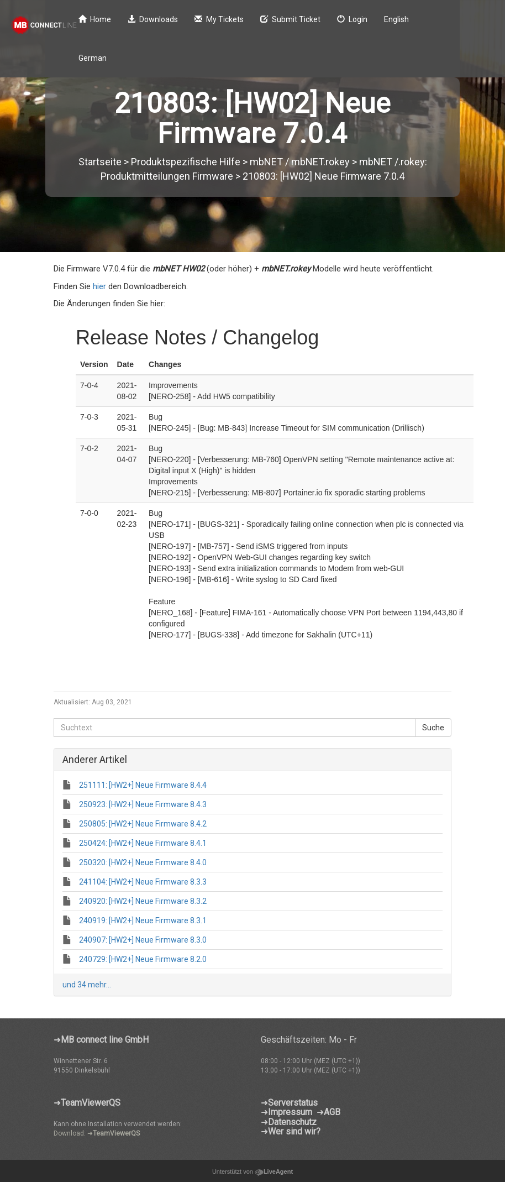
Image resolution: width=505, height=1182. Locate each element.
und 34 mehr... (86, 984)
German (92, 58)
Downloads (153, 19)
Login (352, 19)
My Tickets (219, 19)
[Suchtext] (234, 727)
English (396, 19)
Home (94, 19)
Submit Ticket (290, 19)
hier (99, 286)
